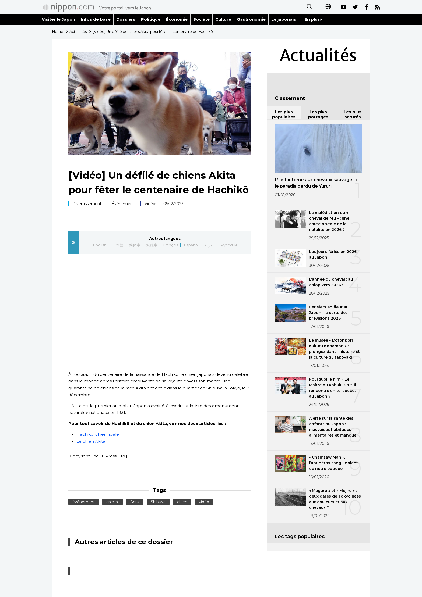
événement (83, 501)
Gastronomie (251, 19)
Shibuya (158, 501)
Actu (134, 501)
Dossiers (125, 19)
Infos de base (96, 19)
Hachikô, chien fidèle (97, 434)
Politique (150, 19)
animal (112, 501)
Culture (223, 19)
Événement (123, 203)
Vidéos (151, 203)
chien (182, 501)
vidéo (204, 501)
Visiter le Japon (58, 19)
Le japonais (283, 19)
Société (201, 19)
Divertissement (86, 203)
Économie (177, 19)
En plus (313, 19)
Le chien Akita (90, 441)
